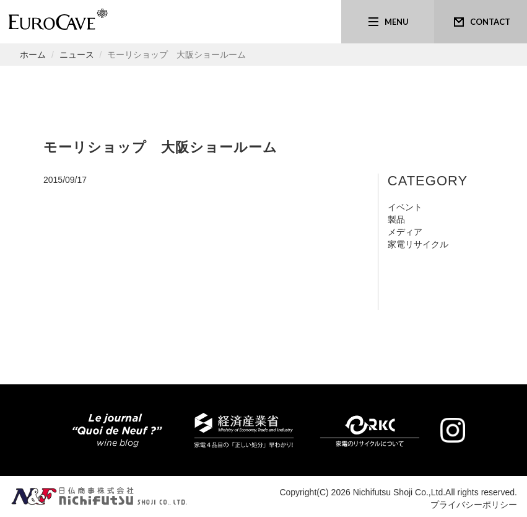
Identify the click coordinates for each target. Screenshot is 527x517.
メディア (405, 232)
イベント (405, 207)
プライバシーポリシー (473, 505)
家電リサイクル (418, 244)
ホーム (33, 55)
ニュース (76, 55)
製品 (396, 219)
